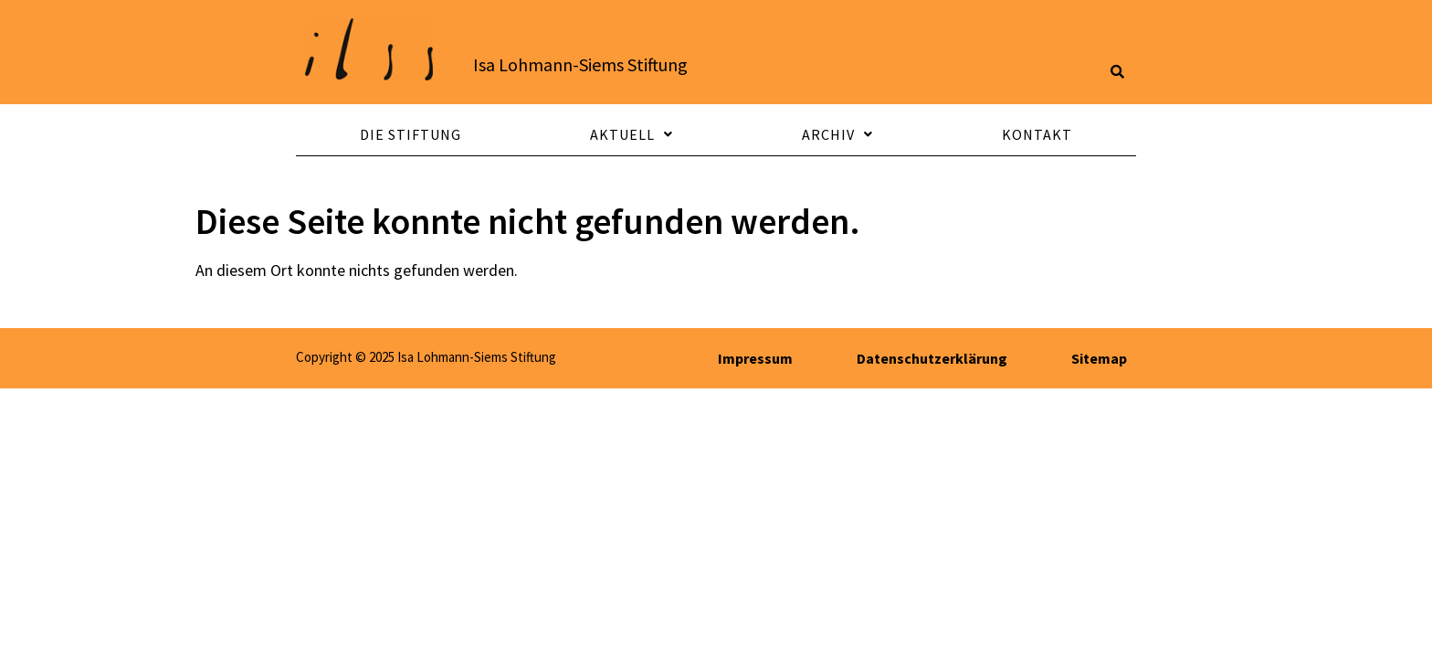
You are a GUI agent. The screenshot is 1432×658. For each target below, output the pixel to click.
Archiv (837, 134)
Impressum (755, 358)
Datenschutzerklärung (932, 358)
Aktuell (631, 134)
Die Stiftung (410, 134)
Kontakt (1037, 134)
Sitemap (1099, 358)
